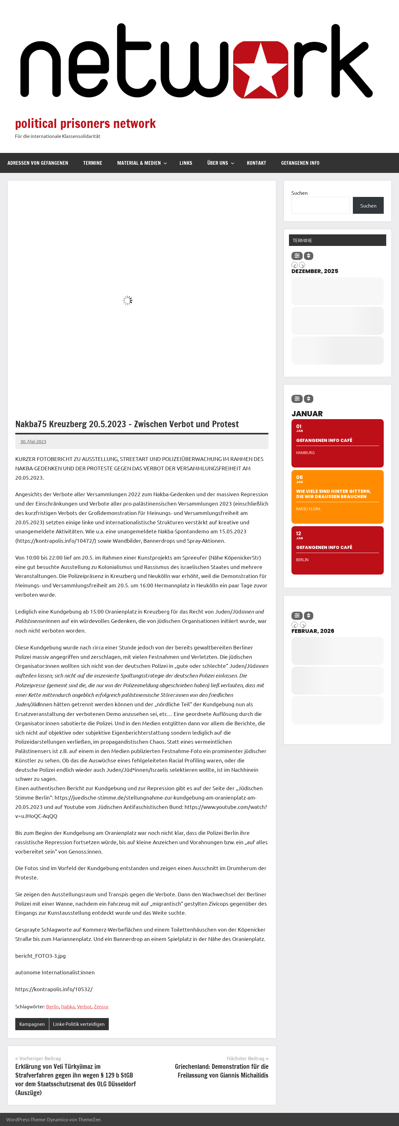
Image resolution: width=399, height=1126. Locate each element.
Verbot (84, 1006)
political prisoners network (85, 123)
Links (186, 162)
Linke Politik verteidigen (79, 1024)
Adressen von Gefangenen (37, 162)
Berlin (52, 1006)
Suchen (299, 192)
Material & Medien (142, 162)
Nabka (68, 1006)
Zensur (101, 1006)
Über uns (220, 162)
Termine (92, 162)
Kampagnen (32, 1024)
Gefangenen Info (300, 162)
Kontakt (256, 162)
